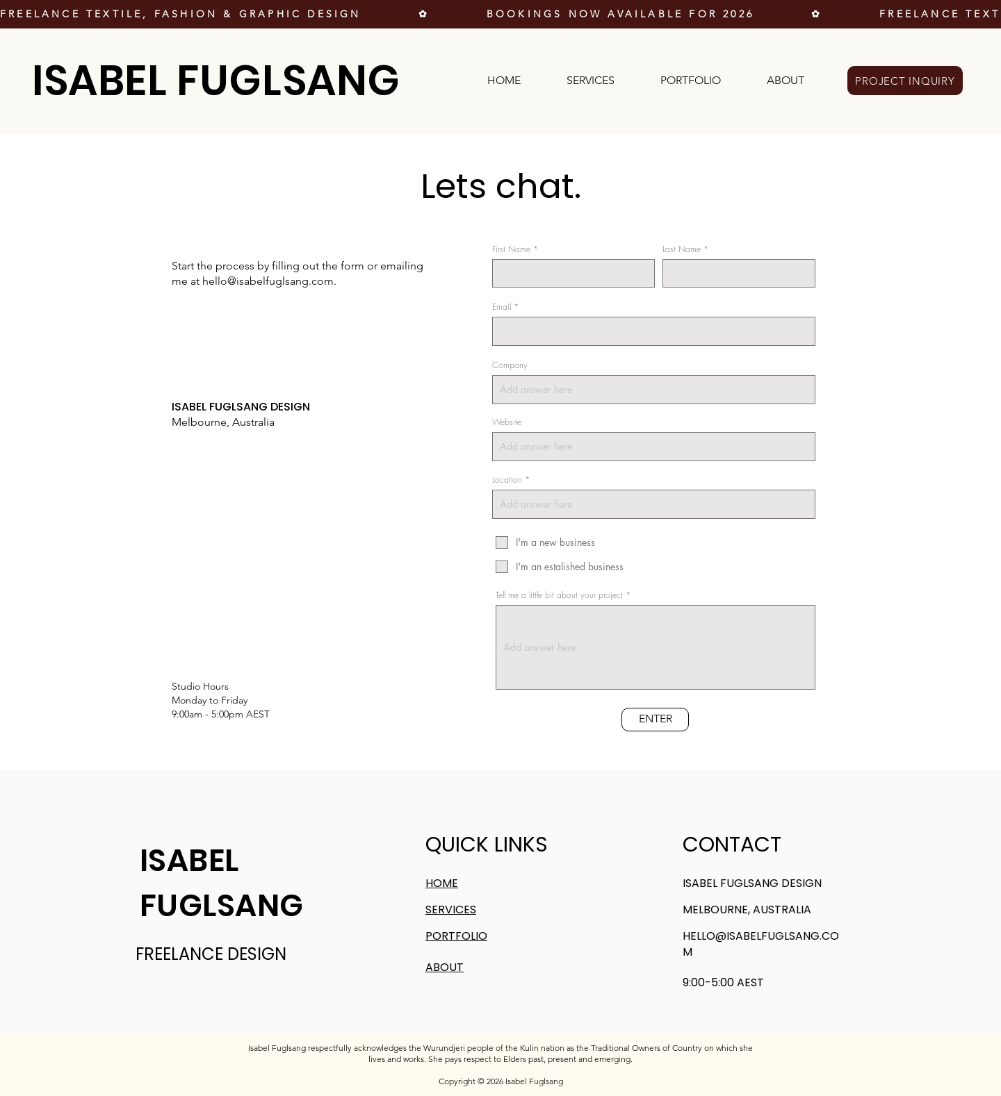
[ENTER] (655, 719)
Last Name (681, 249)
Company (510, 365)
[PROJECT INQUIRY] (905, 80)
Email (501, 307)
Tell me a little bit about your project (559, 595)
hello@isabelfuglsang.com (268, 281)
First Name (511, 249)
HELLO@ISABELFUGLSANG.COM (761, 943)
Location (507, 480)
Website (506, 422)
